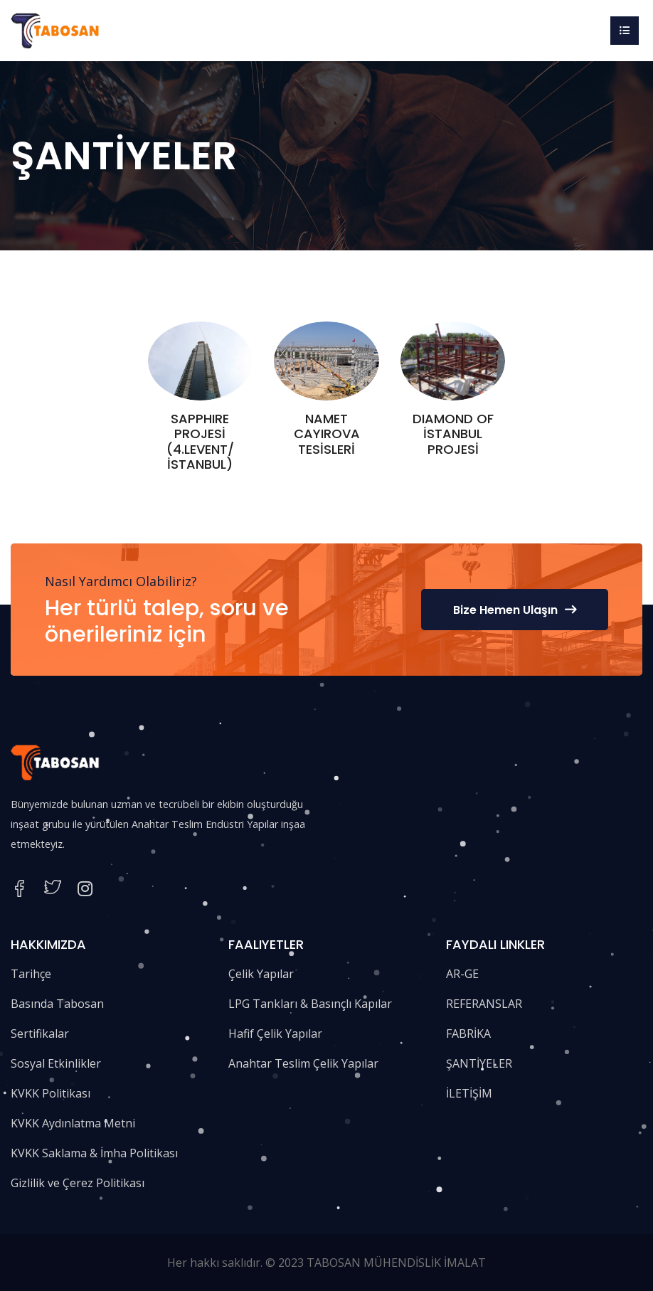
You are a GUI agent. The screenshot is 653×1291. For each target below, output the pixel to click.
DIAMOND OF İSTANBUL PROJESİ (453, 434)
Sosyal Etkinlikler (56, 1063)
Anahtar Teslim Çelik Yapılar (303, 1063)
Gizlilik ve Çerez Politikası (77, 1183)
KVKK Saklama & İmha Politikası (94, 1153)
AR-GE (462, 974)
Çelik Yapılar (261, 974)
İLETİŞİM (469, 1093)
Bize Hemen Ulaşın (514, 610)
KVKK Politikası (50, 1093)
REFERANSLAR (484, 1003)
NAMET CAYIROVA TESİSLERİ (327, 434)
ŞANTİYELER (479, 1063)
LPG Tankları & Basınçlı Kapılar (310, 1003)
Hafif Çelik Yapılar (275, 1033)
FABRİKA (468, 1033)
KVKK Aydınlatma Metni (73, 1123)
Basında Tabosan (57, 1003)
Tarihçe (31, 974)
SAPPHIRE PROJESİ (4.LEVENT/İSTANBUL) (200, 442)
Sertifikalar (40, 1033)
